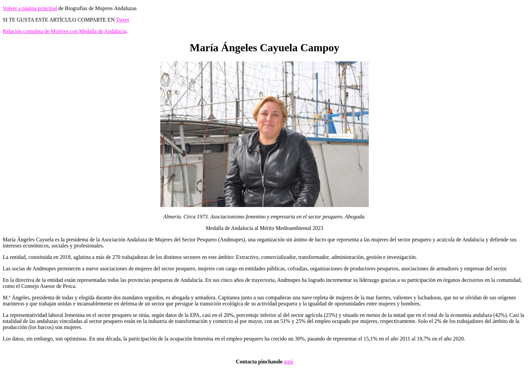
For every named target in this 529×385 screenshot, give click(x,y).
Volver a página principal (30, 8)
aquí (288, 361)
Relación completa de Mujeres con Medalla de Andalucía (65, 31)
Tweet (122, 20)
